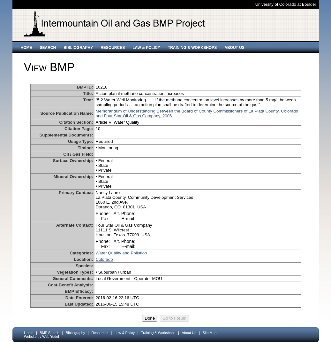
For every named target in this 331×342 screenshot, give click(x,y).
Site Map (209, 333)
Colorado (104, 259)
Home (26, 47)
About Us (234, 47)
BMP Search (49, 333)
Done (150, 318)
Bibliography (78, 47)
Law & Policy (146, 47)
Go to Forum (174, 318)
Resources (113, 47)
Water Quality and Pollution (121, 253)
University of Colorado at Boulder (285, 4)
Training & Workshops (192, 47)
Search (48, 47)
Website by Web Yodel (41, 336)
